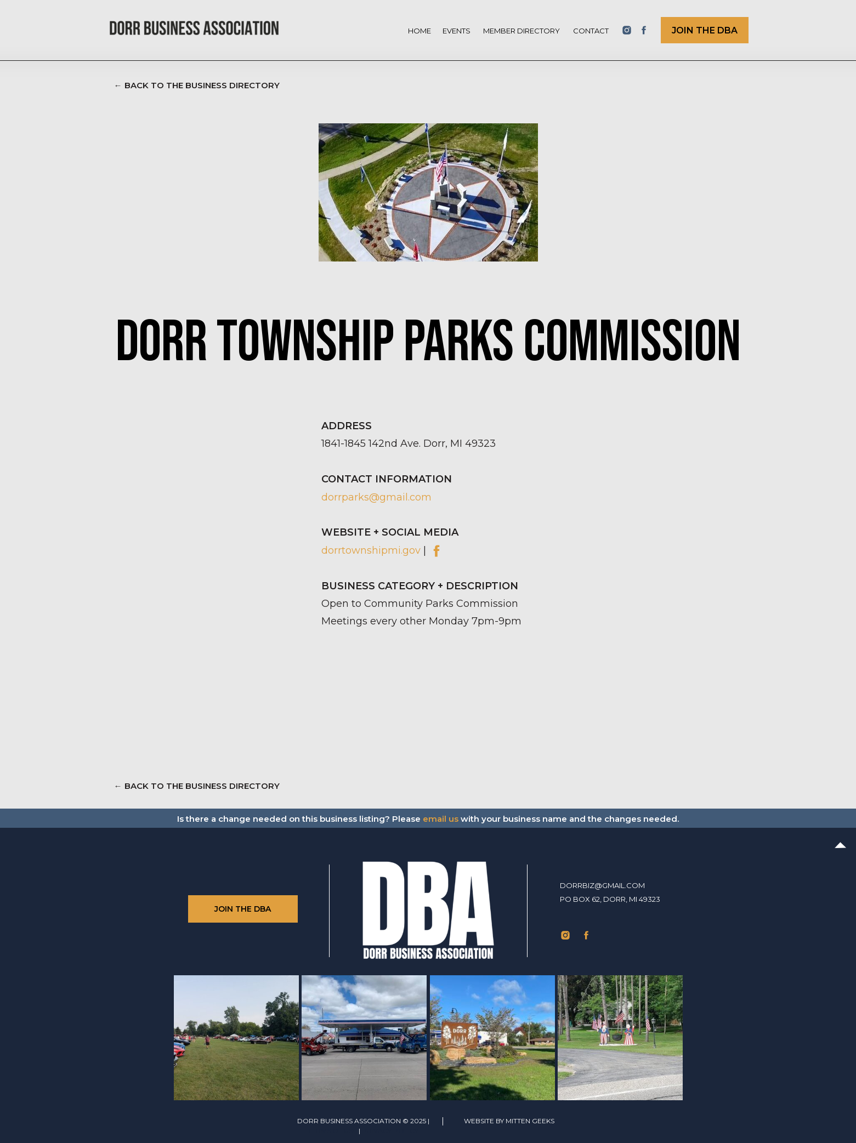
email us (440, 819)
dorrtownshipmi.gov (371, 550)
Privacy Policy (390, 1131)
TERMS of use (332, 1131)
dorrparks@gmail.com (376, 497)
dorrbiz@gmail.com (602, 885)
